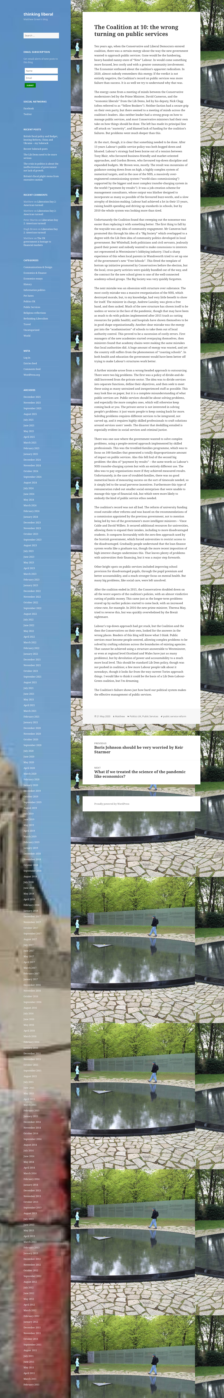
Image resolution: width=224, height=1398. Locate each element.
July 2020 (29, 750)
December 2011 (32, 1327)
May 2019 (29, 825)
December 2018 (32, 853)
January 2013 (31, 1253)
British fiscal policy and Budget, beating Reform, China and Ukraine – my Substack (41, 140)
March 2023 (30, 573)
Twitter (28, 114)
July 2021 (29, 688)
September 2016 (32, 1002)
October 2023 (31, 534)
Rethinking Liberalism (36, 318)
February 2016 (31, 1042)
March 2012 (30, 1310)
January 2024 (31, 516)
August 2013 (30, 1213)
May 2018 (29, 893)
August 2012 (30, 1281)
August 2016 (30, 1007)
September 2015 (32, 1070)
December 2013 (32, 1190)
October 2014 (31, 1133)
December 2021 (32, 659)
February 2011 (31, 1384)
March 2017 (30, 967)
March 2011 (30, 1378)
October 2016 (31, 996)
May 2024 (29, 499)
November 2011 (32, 1333)
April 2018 (29, 899)
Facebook (29, 108)
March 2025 (30, 442)
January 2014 (31, 1184)
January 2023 (31, 585)
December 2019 (32, 790)
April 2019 (29, 830)
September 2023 (32, 539)
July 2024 (29, 488)
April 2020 (29, 768)
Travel (27, 324)
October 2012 (31, 1270)
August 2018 (30, 876)
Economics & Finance (35, 272)
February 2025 (31, 448)
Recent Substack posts (36, 148)
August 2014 (30, 1144)
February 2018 (31, 905)
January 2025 (31, 454)
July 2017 (29, 945)
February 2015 (31, 1110)
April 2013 (29, 1236)
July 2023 (29, 551)
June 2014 (29, 1156)
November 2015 (32, 1059)
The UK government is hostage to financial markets (37, 242)
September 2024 (32, 476)
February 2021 (31, 716)
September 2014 (32, 1139)
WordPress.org (32, 374)
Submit (30, 85)
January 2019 (31, 848)
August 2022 (30, 613)
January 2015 (31, 1116)
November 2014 (32, 1127)
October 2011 (31, 1338)
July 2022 (29, 619)
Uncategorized (31, 330)
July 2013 (29, 1219)
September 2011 (32, 1344)
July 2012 (29, 1287)
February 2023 (31, 579)
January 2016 (31, 1047)
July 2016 (29, 1013)
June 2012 (29, 1293)
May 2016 (29, 1024)
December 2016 (32, 985)
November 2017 (32, 922)
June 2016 (29, 1019)
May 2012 (29, 1299)
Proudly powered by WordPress (111, 803)
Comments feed (32, 369)
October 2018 (31, 865)
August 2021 (30, 682)
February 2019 (31, 842)
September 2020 (32, 745)
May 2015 (29, 1093)
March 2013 (30, 1241)
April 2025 (29, 436)
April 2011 (29, 1373)
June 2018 (29, 887)
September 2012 (32, 1276)
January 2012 (31, 1321)
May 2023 (29, 562)
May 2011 (29, 1367)
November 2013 (32, 1196)
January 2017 (31, 979)
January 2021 (31, 722)
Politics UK (29, 301)
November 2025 (32, 402)
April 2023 (29, 568)
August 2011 (30, 1350)
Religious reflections (35, 312)
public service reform (174, 716)
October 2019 (31, 796)
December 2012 (32, 1259)
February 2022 (31, 648)
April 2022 (29, 636)
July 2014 (29, 1150)
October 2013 (31, 1201)
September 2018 (32, 870)
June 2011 (29, 1361)
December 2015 (32, 1053)
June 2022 (29, 625)
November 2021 (32, 665)
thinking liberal (38, 14)
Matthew (120, 716)
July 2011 (29, 1356)
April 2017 (29, 962)
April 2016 (29, 1030)
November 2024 (32, 465)
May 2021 (29, 699)
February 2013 (31, 1247)
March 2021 (30, 710)
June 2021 (29, 693)
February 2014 (31, 1179)
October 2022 (31, 602)
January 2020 (31, 785)
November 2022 (32, 596)
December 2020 (32, 728)
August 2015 (30, 1076)
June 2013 (29, 1224)
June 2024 (29, 494)
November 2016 (32, 990)
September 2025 (32, 408)
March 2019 (30, 836)
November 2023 (32, 528)
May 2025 (29, 431)
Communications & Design (38, 267)
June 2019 (29, 819)
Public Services (32, 307)
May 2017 (29, 956)
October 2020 (31, 739)
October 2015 (31, 1064)
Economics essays (33, 278)
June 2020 (29, 756)
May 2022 (29, 631)
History (28, 284)
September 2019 (32, 802)
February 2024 (31, 511)
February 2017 (31, 973)
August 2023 (30, 545)
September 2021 (32, 676)
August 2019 (30, 808)
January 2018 (31, 910)
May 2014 (29, 1162)
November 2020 (32, 733)
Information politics (34, 290)
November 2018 (32, 859)
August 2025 (30, 414)
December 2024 (32, 459)
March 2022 (30, 642)
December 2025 (32, 396)
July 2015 (29, 1082)
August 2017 (30, 939)
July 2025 (29, 419)
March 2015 (30, 1104)
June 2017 (29, 950)
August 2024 (30, 482)
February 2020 (31, 779)
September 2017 (32, 933)
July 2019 (29, 813)
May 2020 (29, 762)
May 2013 (29, 1230)
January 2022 (31, 653)
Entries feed (30, 363)
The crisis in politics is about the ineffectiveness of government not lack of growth (41, 167)
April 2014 (29, 1167)
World (27, 335)
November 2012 (32, 1264)
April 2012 (29, 1304)
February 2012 (31, 1316)
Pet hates (29, 295)
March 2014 (30, 1173)
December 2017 (32, 916)
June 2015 (29, 1087)
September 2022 (32, 608)
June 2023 (29, 556)
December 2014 (32, 1122)
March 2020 (30, 773)
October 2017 (31, 927)
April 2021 (29, 705)
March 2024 (30, 505)
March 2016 (30, 1036)
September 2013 (32, 1207)
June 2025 (29, 425)
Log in (27, 357)
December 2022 (32, 591)
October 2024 (31, 471)
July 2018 (29, 882)
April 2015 (29, 1099)
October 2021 (31, 671)
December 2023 (32, 522)
